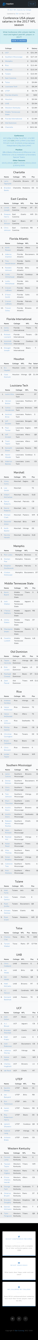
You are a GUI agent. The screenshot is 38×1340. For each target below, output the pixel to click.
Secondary (31, 155)
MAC (18, 141)
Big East (22, 145)
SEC (33, 138)
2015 (4, 163)
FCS (5, 143)
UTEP (7, 91)
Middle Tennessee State (19, 583)
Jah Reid (7, 1071)
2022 (28, 163)
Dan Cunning (19, 1331)
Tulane (8, 74)
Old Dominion (11, 123)
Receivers (18, 152)
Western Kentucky (12, 108)
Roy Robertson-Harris (8, 1117)
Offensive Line (29, 152)
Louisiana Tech (11, 86)
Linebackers (21, 155)
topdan (8, 4)
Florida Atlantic (11, 95)
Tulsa (7, 82)
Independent (12, 145)
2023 (34, 163)
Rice (7, 65)
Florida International (13, 119)
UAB (7, 103)
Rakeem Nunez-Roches (8, 823)
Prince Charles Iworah (7, 1180)
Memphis (9, 61)
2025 (22, 165)
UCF (7, 53)
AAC (5, 141)
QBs (4, 152)
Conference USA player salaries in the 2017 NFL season (19, 21)
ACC (5, 138)
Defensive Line (8, 155)
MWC (23, 141)
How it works (19, 41)
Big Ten (19, 138)
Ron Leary (8, 555)
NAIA (20, 143)
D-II (9, 143)
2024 (16, 165)
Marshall (8, 70)
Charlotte (9, 127)
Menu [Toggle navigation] (32, 4)
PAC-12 (26, 138)
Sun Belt (31, 141)
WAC (29, 145)
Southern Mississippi (13, 57)
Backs (10, 152)
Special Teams (19, 157)
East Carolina (10, 78)
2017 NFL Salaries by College (19, 10)
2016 (10, 163)
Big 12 (11, 138)
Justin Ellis (9, 394)
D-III (15, 143)
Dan (17, 14)
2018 (22, 163)
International (29, 143)
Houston (8, 99)
